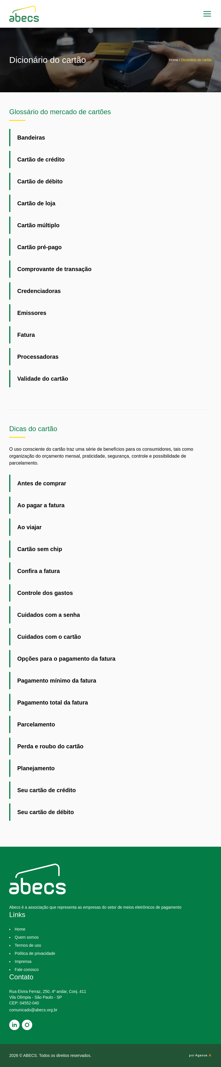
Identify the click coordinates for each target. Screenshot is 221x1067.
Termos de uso (28, 945)
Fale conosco (27, 969)
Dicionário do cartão (196, 60)
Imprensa (23, 961)
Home (174, 60)
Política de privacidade (35, 953)
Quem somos (27, 937)
